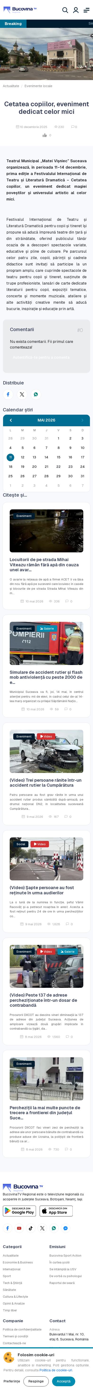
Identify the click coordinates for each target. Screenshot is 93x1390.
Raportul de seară (62, 1283)
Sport (7, 1276)
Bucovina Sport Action (65, 1256)
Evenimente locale (38, 86)
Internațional (11, 1269)
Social (21, 844)
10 (82, 448)
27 (34, 476)
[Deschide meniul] (86, 9)
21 (46, 467)
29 (58, 476)
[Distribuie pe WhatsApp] (36, 394)
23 (70, 467)
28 (46, 476)
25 (10, 476)
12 (22, 457)
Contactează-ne (14, 1343)
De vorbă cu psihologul (65, 1276)
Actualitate (11, 86)
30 (70, 476)
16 (70, 457)
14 (46, 457)
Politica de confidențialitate (22, 1329)
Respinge (36, 1381)
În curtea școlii (59, 1262)
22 (58, 467)
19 (22, 467)
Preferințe (12, 1381)
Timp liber (10, 1310)
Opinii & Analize (14, 1303)
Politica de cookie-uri (56, 1370)
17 (82, 457)
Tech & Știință (12, 1283)
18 (10, 467)
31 (82, 476)
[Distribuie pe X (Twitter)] (22, 394)
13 (34, 457)
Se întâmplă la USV (62, 1269)
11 (10, 457)
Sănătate (9, 1290)
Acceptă (64, 1381)
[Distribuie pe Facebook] (8, 394)
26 (22, 476)
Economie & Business (18, 1262)
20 (34, 467)
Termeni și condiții (15, 1336)
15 (58, 457)
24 (82, 467)
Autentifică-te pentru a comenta (41, 357)
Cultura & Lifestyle (15, 1297)
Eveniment (24, 516)
